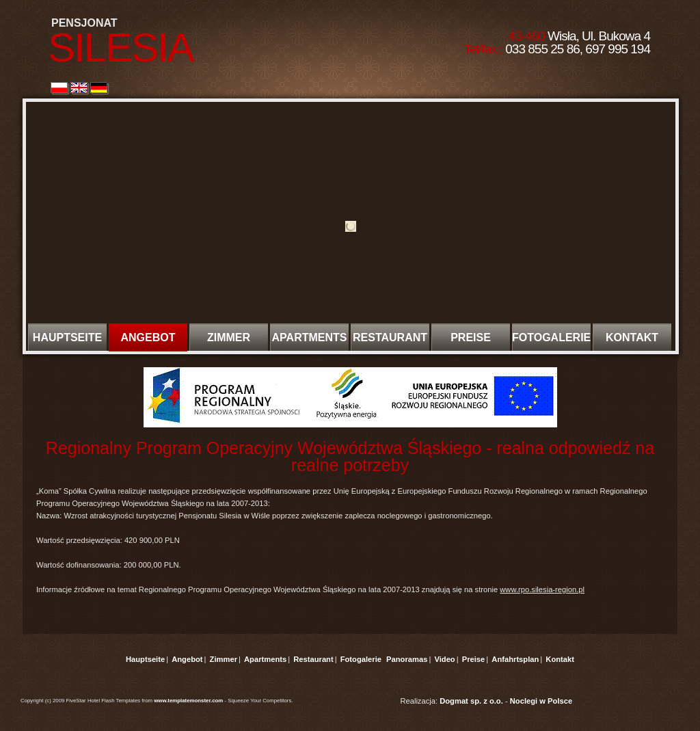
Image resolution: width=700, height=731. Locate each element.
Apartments (265, 659)
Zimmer (223, 659)
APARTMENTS (309, 337)
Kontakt (560, 659)
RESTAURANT (390, 337)
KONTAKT (632, 337)
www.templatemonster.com (188, 700)
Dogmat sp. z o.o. (471, 701)
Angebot (187, 659)
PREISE (470, 337)
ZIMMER (228, 337)
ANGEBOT (148, 337)
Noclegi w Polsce (541, 701)
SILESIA (120, 47)
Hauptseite (145, 659)
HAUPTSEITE (67, 337)
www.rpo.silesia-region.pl (542, 589)
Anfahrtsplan (515, 659)
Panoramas (406, 659)
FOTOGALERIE (551, 337)
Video (444, 659)
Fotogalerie (360, 659)
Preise (473, 659)
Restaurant (313, 659)
